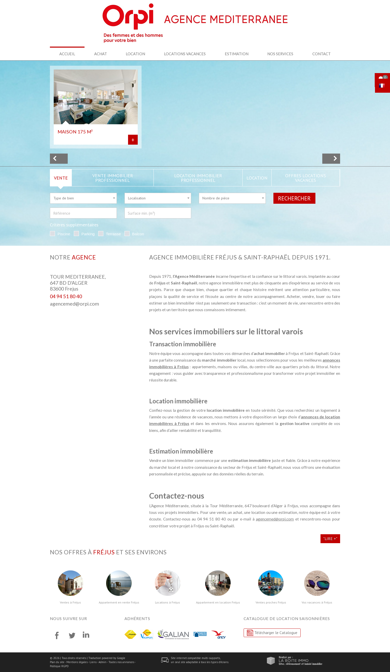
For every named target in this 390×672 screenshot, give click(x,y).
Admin (102, 662)
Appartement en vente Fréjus (119, 602)
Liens (93, 662)
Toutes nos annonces (121, 662)
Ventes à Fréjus (70, 602)
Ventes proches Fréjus (271, 602)
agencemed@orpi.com (74, 304)
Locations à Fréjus (167, 602)
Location (135, 53)
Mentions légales (77, 662)
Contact (321, 53)
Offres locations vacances (305, 177)
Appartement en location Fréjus (218, 602)
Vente (61, 178)
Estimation (236, 53)
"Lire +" (330, 538)
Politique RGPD (59, 666)
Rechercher (294, 198)
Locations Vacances (185, 53)
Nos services (280, 53)
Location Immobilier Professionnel (198, 177)
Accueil (67, 53)
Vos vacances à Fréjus (317, 602)
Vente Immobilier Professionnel (112, 177)
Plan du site (57, 662)
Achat (100, 53)
